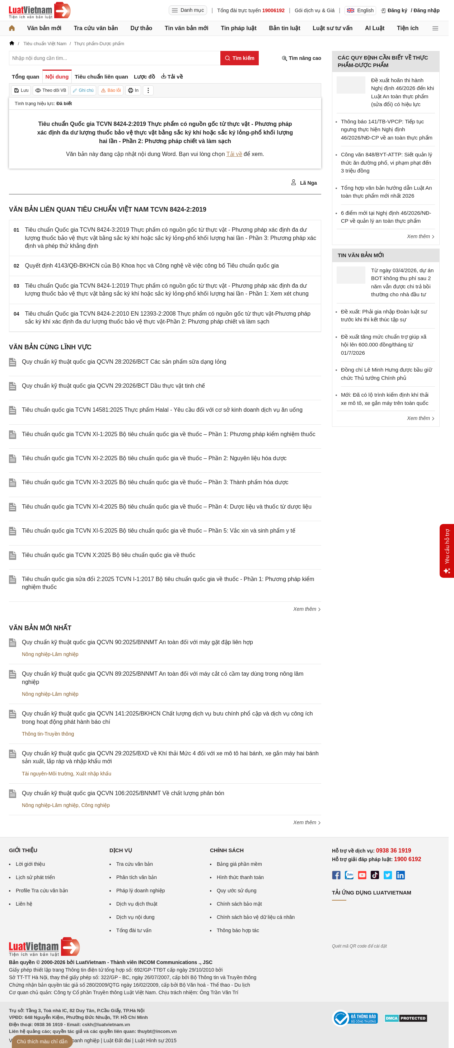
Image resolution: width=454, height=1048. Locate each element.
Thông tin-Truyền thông (48, 734)
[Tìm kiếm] (239, 58)
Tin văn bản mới (187, 28)
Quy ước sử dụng (237, 890)
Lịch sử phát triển (35, 877)
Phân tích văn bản (136, 877)
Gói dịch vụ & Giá (314, 10)
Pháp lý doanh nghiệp (140, 890)
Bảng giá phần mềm (239, 864)
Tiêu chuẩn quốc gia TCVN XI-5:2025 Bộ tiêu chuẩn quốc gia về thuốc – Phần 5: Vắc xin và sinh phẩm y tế (158, 531)
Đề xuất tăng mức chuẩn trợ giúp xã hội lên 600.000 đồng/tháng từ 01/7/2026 (383, 345)
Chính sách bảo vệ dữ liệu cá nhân (256, 917)
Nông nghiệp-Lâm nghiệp (50, 654)
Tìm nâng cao (301, 58)
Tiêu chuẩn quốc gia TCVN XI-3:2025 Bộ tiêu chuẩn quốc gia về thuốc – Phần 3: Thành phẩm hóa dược (155, 482)
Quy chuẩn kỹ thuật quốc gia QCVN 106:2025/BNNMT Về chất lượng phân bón (123, 793)
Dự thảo (141, 28)
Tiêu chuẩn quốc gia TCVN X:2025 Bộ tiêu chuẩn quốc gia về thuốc (108, 555)
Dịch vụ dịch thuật (137, 904)
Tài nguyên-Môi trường (47, 773)
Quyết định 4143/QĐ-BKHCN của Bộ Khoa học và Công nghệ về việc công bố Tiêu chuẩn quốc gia (152, 266)
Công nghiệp (95, 805)
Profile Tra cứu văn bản (42, 890)
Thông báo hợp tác (238, 930)
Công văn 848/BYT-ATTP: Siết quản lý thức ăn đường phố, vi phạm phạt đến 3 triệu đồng (386, 162)
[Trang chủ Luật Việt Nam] (40, 10)
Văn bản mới (44, 28)
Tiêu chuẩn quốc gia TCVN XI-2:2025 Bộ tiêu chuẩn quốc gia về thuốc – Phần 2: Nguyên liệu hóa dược (154, 458)
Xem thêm (307, 609)
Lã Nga (304, 182)
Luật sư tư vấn (332, 28)
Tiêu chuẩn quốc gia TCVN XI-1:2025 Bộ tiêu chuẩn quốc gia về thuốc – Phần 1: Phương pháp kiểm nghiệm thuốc (168, 434)
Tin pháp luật (238, 28)
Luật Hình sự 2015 (156, 1040)
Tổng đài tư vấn (133, 930)
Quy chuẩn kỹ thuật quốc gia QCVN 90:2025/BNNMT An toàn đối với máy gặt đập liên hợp (137, 642)
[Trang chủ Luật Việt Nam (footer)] (44, 955)
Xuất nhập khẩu (93, 773)
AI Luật (374, 28)
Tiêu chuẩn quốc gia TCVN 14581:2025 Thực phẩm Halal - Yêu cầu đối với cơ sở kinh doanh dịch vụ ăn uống (162, 410)
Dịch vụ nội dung (135, 917)
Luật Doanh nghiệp (78, 1040)
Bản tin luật (284, 28)
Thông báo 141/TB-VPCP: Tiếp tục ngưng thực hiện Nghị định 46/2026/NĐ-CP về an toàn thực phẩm (386, 129)
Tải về (234, 154)
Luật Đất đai (117, 1040)
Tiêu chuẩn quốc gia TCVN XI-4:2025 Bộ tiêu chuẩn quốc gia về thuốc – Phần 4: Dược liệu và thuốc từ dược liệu (167, 507)
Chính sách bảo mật (239, 904)
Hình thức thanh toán (240, 877)
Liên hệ (24, 904)
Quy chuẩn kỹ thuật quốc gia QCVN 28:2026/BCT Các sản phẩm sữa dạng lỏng (124, 362)
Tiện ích (407, 28)
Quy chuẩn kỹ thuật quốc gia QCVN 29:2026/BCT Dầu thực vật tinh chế (113, 386)
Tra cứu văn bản (96, 28)
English (360, 10)
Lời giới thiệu (30, 864)
